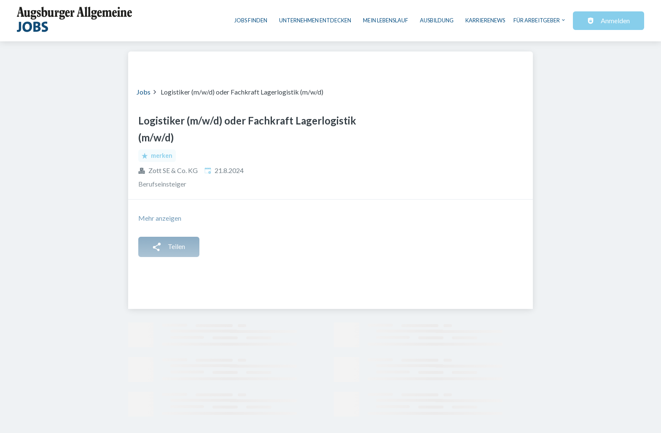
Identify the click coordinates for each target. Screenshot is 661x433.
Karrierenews (485, 20)
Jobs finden (250, 20)
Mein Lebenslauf (385, 20)
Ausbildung (437, 20)
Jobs (143, 92)
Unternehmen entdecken (315, 20)
